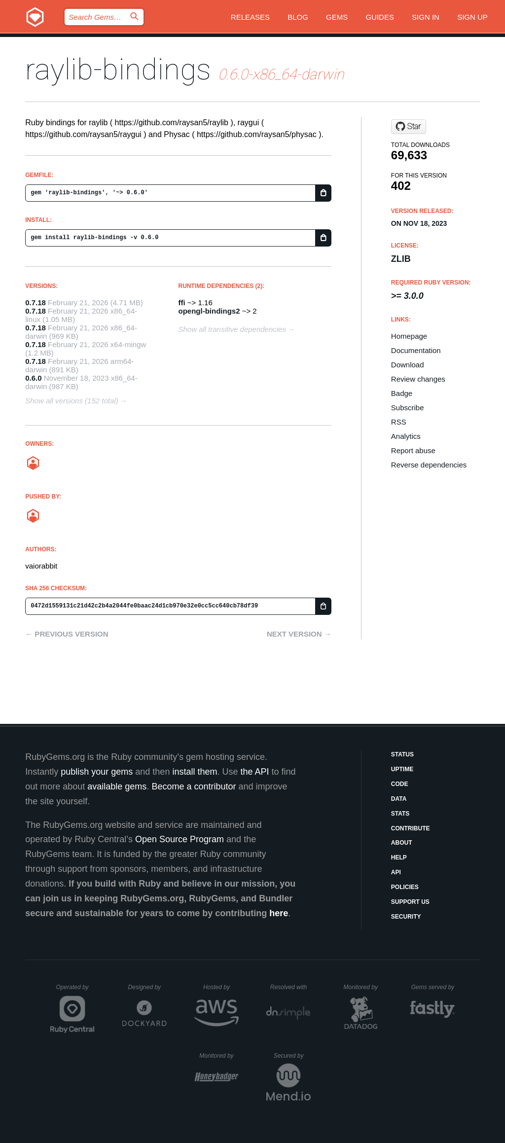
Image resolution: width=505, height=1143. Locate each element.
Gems (337, 17)
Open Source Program (179, 839)
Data (399, 798)
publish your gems (97, 772)
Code (399, 784)
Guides (379, 17)
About (401, 842)
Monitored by (363, 987)
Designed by (147, 987)
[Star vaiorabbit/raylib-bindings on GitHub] (408, 126)
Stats (400, 813)
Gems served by (433, 987)
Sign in (425, 17)
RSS (398, 422)
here (278, 913)
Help (399, 857)
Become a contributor (193, 786)
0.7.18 (35, 302)
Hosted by (221, 987)
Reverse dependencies (429, 465)
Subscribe (407, 407)
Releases (250, 17)
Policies (405, 887)
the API (254, 772)
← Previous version (66, 634)
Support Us (410, 901)
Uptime (402, 769)
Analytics (406, 436)
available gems (116, 786)
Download (407, 364)
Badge (401, 393)
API (396, 872)
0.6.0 (33, 378)
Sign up (472, 17)
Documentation (416, 350)
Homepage (409, 336)
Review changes (418, 379)
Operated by (75, 991)
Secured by (292, 1055)
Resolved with (290, 987)
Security (406, 916)
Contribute (410, 828)
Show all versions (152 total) (71, 400)
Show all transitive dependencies (232, 329)
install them (194, 772)
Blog (298, 17)
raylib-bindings (118, 69)
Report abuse (413, 450)
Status (402, 754)
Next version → (299, 634)
